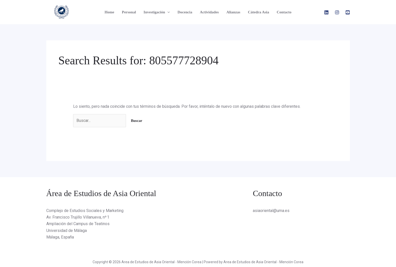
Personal (129, 12)
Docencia (184, 12)
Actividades (209, 12)
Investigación (156, 12)
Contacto (284, 12)
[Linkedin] (326, 12)
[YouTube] (347, 12)
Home (109, 12)
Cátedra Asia (258, 12)
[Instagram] (337, 12)
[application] (167, 12)
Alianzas (233, 12)
